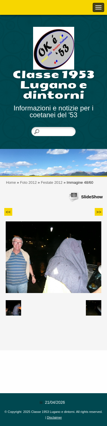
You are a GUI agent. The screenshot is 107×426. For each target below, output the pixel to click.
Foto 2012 (28, 182)
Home (11, 182)
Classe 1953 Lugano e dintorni (53, 85)
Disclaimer (54, 417)
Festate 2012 (51, 182)
